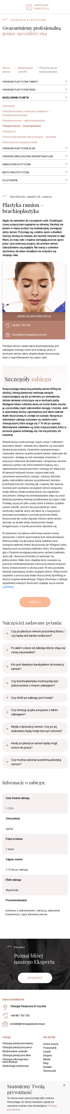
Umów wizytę (50, 1044)
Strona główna (6, 69)
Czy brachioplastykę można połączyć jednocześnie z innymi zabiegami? (34, 683)
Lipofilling (7, 586)
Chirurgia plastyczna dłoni (18, 148)
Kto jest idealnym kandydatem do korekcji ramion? (37, 667)
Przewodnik (50, 1047)
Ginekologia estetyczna (16, 164)
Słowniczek (49, 1070)
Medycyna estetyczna (15, 172)
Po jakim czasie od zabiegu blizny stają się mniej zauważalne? (38, 650)
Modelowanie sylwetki (25, 69)
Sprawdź (35, 978)
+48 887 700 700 (20, 325)
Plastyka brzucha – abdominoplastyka (23, 120)
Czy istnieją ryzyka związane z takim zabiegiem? (34, 712)
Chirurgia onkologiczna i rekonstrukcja (15, 1060)
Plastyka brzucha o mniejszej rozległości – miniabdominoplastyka (26, 113)
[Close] (64, 1085)
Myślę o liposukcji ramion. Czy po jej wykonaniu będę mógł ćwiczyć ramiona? (36, 729)
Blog (45, 1063)
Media (46, 1059)
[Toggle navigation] (63, 7)
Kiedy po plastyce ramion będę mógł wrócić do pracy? (34, 745)
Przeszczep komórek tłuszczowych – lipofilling (29, 136)
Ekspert (47, 1055)
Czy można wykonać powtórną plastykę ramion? (36, 762)
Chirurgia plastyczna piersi (18, 89)
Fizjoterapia (10, 180)
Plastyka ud (8, 131)
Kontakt (47, 1067)
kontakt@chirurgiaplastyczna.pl (29, 334)
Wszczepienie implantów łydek (19, 142)
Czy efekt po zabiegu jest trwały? (32, 697)
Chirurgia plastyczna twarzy (20, 81)
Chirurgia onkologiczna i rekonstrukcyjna (27, 156)
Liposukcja (8, 105)
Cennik (47, 1051)
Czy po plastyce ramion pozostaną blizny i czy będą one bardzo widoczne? (37, 633)
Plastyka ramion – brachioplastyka (21, 126)
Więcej (35, 602)
